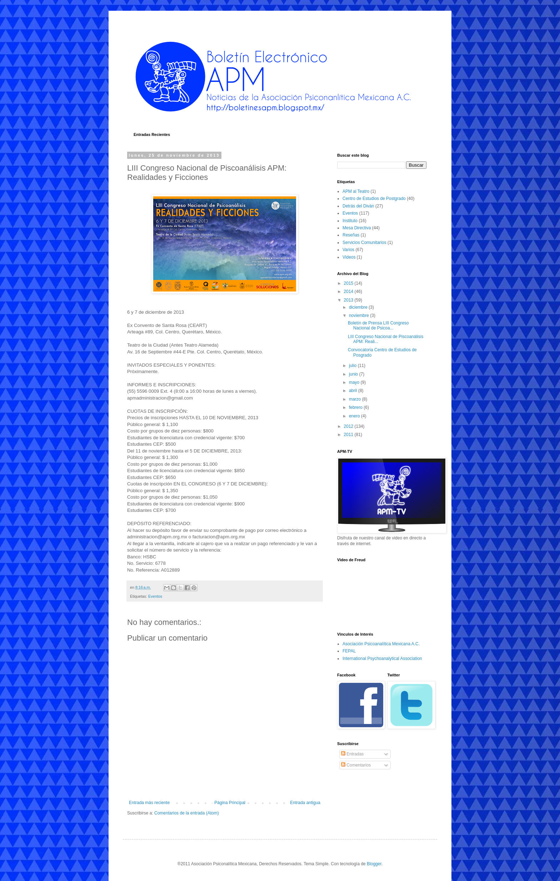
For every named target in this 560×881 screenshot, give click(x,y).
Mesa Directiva (356, 227)
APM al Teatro (355, 191)
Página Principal (229, 802)
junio (354, 374)
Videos (348, 257)
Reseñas (350, 235)
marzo (355, 399)
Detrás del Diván (358, 206)
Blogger (374, 863)
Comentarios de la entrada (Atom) (186, 813)
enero (355, 416)
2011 (349, 434)
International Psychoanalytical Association (382, 658)
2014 (349, 291)
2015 (349, 283)
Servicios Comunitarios (364, 242)
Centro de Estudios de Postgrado (374, 198)
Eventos (155, 596)
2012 (349, 426)
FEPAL (349, 651)
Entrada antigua (305, 802)
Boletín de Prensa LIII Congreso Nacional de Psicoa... (378, 325)
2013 (349, 300)
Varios (348, 249)
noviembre (359, 315)
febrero (356, 407)
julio (353, 365)
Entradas (352, 754)
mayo (355, 382)
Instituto (350, 220)
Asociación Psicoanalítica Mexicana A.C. (381, 643)
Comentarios (356, 765)
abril (353, 390)
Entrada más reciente (149, 802)
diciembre (359, 307)
